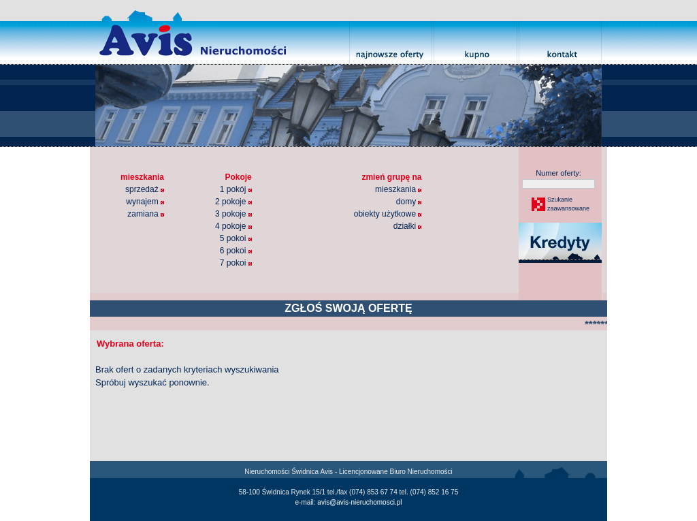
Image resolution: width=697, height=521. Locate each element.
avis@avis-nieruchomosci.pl (359, 502)
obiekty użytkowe (388, 214)
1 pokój (236, 189)
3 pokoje (233, 214)
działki (407, 226)
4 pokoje (233, 226)
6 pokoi (236, 250)
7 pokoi (236, 263)
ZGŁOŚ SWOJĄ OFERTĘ (348, 308)
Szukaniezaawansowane (567, 204)
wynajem (145, 201)
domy (409, 201)
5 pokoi (236, 238)
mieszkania (398, 189)
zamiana (145, 214)
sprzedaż (144, 189)
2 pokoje (233, 201)
